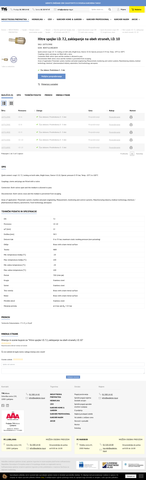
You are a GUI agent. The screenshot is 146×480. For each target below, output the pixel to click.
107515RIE (5, 140)
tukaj (42, 477)
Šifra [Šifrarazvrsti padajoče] (3, 110)
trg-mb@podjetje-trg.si (110, 449)
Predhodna (124, 154)
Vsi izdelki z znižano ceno (83, 417)
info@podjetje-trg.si (65, 10)
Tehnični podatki (33, 95)
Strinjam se (131, 476)
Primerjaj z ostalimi (49, 84)
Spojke (24, 30)
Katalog (77, 428)
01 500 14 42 (34, 394)
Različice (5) (7, 95)
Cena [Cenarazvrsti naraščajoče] (90, 110)
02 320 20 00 (108, 445)
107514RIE (5, 132)
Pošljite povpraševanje (52, 76)
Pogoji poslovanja (81, 394)
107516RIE (5, 147)
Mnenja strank (63, 95)
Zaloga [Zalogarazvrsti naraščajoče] (39, 110)
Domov (3, 30)
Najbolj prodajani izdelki (83, 414)
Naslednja (139, 154)
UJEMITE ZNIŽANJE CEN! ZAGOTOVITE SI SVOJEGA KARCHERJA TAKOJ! (73, 3)
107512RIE (5, 117)
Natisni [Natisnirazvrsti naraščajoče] (133, 110)
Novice (77, 424)
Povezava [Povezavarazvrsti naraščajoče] (22, 110)
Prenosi (48, 95)
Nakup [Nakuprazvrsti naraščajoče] (111, 110)
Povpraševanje (114, 117)
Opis (19, 95)
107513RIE (5, 124)
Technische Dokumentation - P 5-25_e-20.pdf (16, 323)
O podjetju (78, 410)
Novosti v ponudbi (81, 421)
